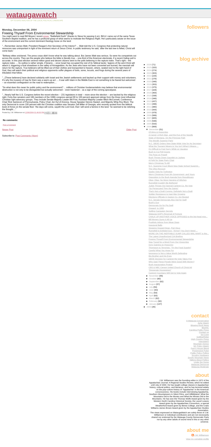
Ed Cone (205, 334)
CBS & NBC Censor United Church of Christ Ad (170, 267)
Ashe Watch (203, 323)
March (152, 298)
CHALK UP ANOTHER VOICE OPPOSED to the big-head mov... (178, 216)
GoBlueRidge (203, 337)
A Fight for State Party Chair (161, 160)
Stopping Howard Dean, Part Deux (164, 228)
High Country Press (200, 339)
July (151, 287)
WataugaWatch (31, 15)
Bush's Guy (154, 202)
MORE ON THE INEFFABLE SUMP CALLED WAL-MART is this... (179, 233)
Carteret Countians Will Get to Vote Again (167, 273)
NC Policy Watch (201, 346)
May (151, 293)
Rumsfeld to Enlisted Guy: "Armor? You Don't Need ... (173, 231)
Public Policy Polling (199, 353)
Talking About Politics (199, 360)
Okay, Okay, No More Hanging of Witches (168, 180)
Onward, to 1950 (156, 208)
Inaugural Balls (155, 225)
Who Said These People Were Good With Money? (171, 262)
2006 (149, 121)
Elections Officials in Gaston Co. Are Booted (169, 197)
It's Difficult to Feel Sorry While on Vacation (168, 149)
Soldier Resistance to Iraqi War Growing (167, 194)
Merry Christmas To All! (159, 163)
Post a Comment (9, 125)
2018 (149, 87)
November (154, 276)
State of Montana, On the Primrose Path (167, 138)
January (153, 304)
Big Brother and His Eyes (160, 256)
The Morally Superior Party (161, 140)
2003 (149, 307)
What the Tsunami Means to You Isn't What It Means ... (174, 146)
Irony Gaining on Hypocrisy (161, 245)
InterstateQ (204, 341)
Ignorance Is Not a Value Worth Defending (168, 253)
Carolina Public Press (199, 330)
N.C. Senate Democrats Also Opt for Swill (167, 200)
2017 (149, 90)
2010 (149, 109)
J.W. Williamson (201, 435)
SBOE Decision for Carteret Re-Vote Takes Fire (170, 259)
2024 (149, 70)
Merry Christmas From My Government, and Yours (172, 174)
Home (70, 130)
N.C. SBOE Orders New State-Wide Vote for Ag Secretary (175, 143)
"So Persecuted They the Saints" (163, 188)
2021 (149, 78)
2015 (149, 95)
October (153, 278)
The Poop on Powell (158, 155)
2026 (149, 64)
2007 (149, 118)
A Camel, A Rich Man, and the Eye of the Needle (171, 135)
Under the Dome (201, 362)
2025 (149, 67)
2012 (149, 104)
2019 (149, 84)
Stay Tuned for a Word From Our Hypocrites (169, 242)
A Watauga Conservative (197, 321)
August (152, 284)
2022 (149, 76)
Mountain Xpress (201, 344)
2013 (149, 101)
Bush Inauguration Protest (160, 264)
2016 (149, 93)
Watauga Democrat (200, 364)
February (153, 301)
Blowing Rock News (200, 325)
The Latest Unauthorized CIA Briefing (166, 236)
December (154, 129)
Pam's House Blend (200, 348)
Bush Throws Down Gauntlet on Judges (167, 157)
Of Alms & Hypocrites (158, 132)
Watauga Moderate (200, 367)
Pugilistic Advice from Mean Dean (164, 222)
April (151, 295)
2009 (149, 112)
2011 (149, 107)
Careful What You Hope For (161, 250)
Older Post (131, 130)
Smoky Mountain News (198, 357)
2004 (149, 126)
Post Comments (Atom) (26, 136)
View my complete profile (197, 439)
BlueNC (205, 327)
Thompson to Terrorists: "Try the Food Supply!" (170, 247)
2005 (149, 124)
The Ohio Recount (157, 169)
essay (46, 36)
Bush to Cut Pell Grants (159, 152)
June (151, 290)
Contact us (204, 332)
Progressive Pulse (200, 351)
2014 (149, 98)
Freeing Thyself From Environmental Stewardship (171, 239)
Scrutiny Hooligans (200, 355)
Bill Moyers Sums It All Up (160, 219)
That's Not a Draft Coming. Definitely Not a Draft (171, 191)
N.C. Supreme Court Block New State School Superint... (174, 166)
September (154, 281)
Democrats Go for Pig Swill (161, 205)
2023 (149, 73)
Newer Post (7, 130)
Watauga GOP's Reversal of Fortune (165, 214)
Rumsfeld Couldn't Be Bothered (163, 183)
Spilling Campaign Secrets (161, 211)
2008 (149, 115)
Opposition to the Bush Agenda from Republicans (171, 177)
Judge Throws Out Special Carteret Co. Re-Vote (171, 186)
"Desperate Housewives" (160, 270)
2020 (149, 81)
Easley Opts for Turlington (160, 171)
